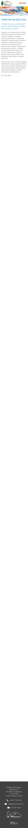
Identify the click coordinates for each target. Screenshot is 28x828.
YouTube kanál (16, 808)
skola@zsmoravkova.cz (16, 804)
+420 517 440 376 (16, 800)
